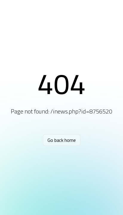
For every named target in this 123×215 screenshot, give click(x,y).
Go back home (61, 140)
